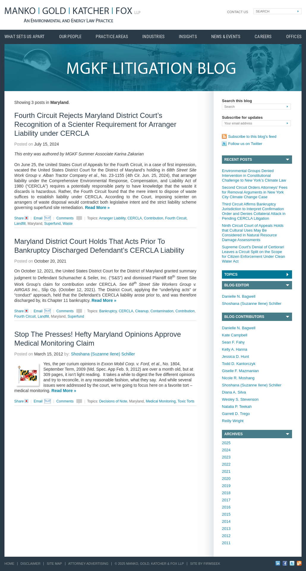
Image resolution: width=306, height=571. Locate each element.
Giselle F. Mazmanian (240, 371)
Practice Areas (112, 36)
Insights (188, 36)
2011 (226, 543)
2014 (226, 521)
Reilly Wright (233, 421)
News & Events (226, 36)
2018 (226, 493)
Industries (153, 36)
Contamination (161, 311)
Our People (70, 36)
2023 (226, 457)
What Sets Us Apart (24, 36)
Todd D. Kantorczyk (238, 363)
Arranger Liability (112, 218)
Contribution (153, 218)
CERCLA (134, 218)
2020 (226, 478)
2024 (226, 450)
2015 (226, 514)
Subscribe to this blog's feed (252, 136)
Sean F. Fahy (233, 342)
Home (9, 563)
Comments (65, 218)
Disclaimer (30, 563)
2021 (226, 471)
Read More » (97, 207)
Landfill (20, 223)
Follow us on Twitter (245, 143)
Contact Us (237, 12)
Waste (68, 223)
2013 (226, 528)
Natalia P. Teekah (237, 406)
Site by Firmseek (205, 563)
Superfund (52, 223)
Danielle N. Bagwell (238, 296)
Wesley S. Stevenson (240, 399)
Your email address (238, 123)
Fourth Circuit (176, 218)
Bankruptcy (108, 311)
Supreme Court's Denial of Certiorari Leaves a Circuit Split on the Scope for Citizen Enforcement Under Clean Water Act (253, 254)
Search (262, 11)
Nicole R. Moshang (238, 378)
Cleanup (142, 311)
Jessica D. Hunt (235, 356)
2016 (226, 507)
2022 (226, 464)
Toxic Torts (186, 401)
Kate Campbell (234, 335)
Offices (294, 36)
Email (38, 218)
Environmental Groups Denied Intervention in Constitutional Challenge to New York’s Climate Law (254, 175)
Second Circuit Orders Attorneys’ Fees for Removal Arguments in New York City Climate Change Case (255, 192)
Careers (263, 36)
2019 (226, 485)
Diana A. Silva (234, 392)
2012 (226, 535)
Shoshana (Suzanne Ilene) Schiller (251, 303)
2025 (226, 443)
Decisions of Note (113, 401)
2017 (226, 500)
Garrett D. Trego (236, 413)
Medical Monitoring (161, 401)
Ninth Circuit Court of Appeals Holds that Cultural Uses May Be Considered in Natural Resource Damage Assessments (252, 232)
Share (22, 218)
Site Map (54, 563)
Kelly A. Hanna (234, 349)
